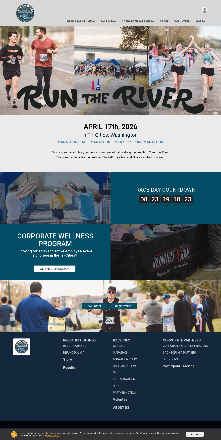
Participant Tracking (179, 366)
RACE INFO (107, 21)
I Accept (194, 434)
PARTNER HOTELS (124, 392)
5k (114, 372)
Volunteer (182, 21)
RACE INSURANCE (74, 345)
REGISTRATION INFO (80, 21)
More (199, 21)
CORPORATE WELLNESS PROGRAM (185, 345)
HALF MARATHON (124, 366)
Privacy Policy (52, 435)
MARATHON (120, 352)
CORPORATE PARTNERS (137, 21)
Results (69, 368)
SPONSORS (170, 359)
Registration (123, 306)
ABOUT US (121, 408)
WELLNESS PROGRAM (54, 269)
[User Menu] (205, 10)
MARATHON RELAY (125, 359)
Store (164, 21)
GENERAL (119, 345)
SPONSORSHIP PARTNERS (180, 352)
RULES (117, 386)
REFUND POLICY (73, 352)
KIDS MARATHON (124, 379)
